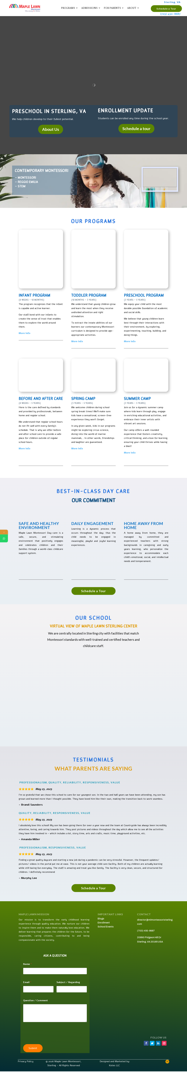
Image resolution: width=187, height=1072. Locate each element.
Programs (68, 8)
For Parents (112, 8)
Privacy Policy (25, 1061)
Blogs (101, 918)
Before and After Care (41, 398)
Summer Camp (137, 398)
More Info (24, 333)
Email (27, 982)
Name (27, 964)
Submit (33, 1048)
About (131, 8)
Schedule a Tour (166, 8)
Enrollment (104, 922)
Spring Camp (83, 398)
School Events (106, 926)
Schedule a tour (136, 128)
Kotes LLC (114, 1065)
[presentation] (46, 1037)
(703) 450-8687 (170, 14)
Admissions (89, 8)
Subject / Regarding (68, 982)
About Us (50, 129)
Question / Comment (35, 1000)
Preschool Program (144, 295)
